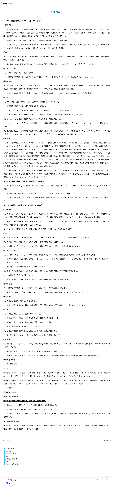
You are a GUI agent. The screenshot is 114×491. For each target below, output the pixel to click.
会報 (6, 461)
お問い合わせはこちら (101, 479)
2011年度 (7, 440)
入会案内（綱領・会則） (12, 459)
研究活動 (8, 451)
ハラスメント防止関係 (11, 464)
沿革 (6, 456)
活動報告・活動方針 (11, 454)
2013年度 (106, 440)
